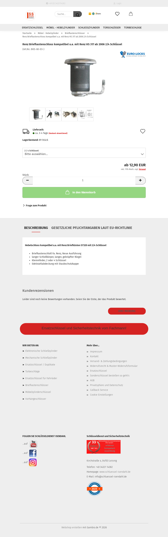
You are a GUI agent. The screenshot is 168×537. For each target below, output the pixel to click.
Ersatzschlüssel (32, 27)
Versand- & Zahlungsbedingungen (108, 361)
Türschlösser (112, 27)
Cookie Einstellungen (101, 394)
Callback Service (99, 390)
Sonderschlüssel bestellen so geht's (109, 375)
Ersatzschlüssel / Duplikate (40, 364)
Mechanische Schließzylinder (41, 357)
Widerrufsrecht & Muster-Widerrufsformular (114, 366)
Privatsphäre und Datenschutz (106, 385)
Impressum (96, 351)
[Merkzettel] (117, 14)
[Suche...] (77, 14)
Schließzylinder (89, 27)
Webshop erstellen (71, 527)
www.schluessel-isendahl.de (114, 471)
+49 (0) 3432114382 (55, 3)
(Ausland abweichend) (58, 133)
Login (117, 3)
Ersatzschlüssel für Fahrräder (41, 378)
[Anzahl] (84, 180)
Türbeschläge (133, 27)
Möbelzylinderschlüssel (38, 392)
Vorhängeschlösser (35, 398)
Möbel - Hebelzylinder (60, 27)
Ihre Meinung (127, 311)
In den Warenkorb (80, 192)
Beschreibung (36, 228)
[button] (131, 14)
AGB (92, 380)
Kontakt (94, 356)
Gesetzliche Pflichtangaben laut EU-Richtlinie (91, 228)
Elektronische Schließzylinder (41, 350)
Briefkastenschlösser (36, 385)
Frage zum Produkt (36, 205)
